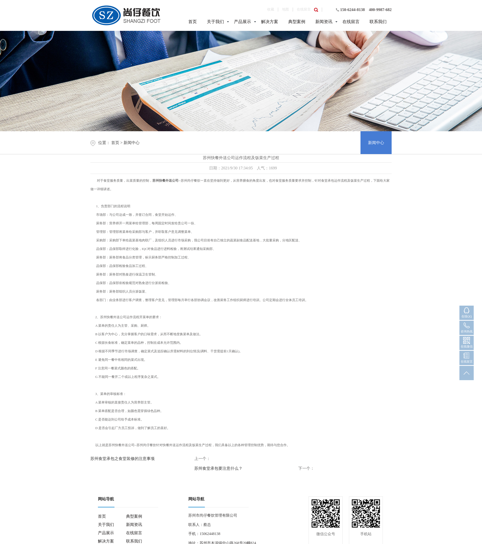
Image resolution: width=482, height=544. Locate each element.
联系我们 (378, 21)
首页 (192, 21)
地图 (285, 9)
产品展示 (242, 21)
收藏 (270, 9)
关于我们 (215, 21)
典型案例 (296, 21)
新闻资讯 (323, 21)
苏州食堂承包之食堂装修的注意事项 (122, 458)
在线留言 (304, 9)
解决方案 (269, 21)
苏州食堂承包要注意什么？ (218, 468)
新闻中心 (132, 143)
